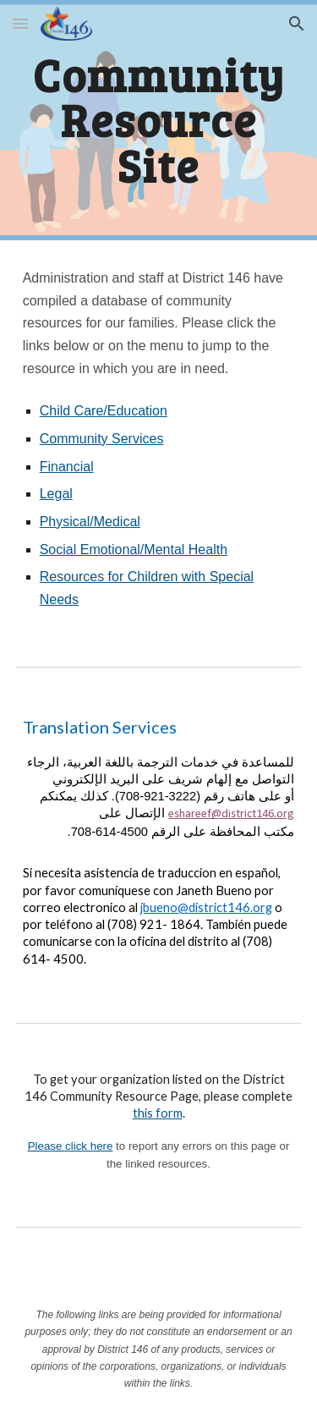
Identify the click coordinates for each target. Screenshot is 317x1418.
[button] (20, 23)
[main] (159, 120)
